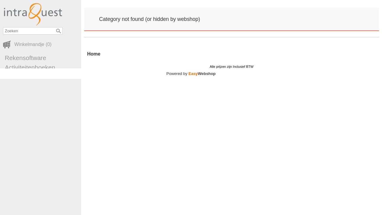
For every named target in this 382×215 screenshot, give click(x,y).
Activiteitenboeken (30, 67)
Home (93, 53)
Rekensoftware (25, 57)
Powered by (191, 73)
